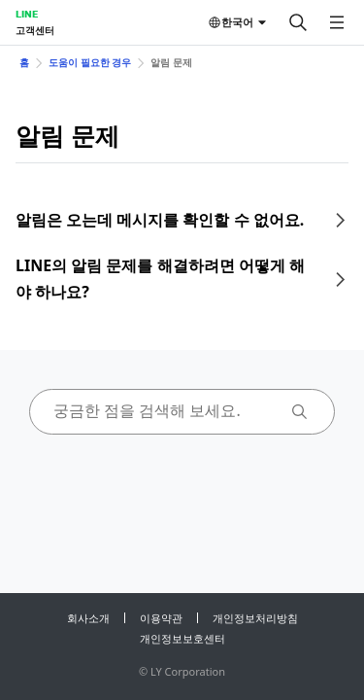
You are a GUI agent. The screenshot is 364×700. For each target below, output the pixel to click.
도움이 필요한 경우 (90, 62)
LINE (27, 13)
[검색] (298, 22)
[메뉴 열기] (336, 22)
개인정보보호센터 (182, 638)
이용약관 (161, 618)
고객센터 (35, 30)
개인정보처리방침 (255, 618)
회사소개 (88, 618)
